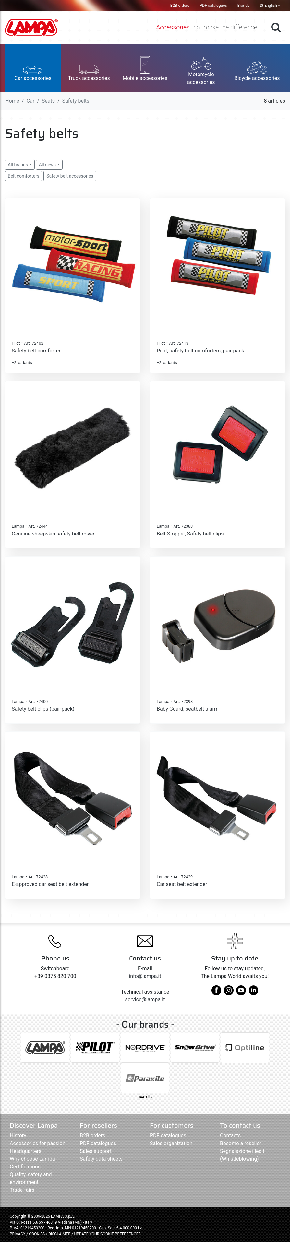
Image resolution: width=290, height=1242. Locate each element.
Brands (243, 5)
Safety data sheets (101, 1159)
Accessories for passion (37, 1143)
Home (12, 101)
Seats (48, 101)
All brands (18, 164)
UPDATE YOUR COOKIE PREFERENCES (107, 1234)
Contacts (230, 1136)
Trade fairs (22, 1190)
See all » (145, 1097)
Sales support (96, 1151)
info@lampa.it (145, 976)
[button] (33, 68)
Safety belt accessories (69, 175)
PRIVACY (17, 1234)
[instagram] (229, 993)
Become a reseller (240, 1143)
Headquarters (25, 1151)
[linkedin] (253, 993)
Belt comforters (23, 175)
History (18, 1136)
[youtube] (241, 993)
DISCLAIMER (59, 1234)
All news (47, 164)
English (268, 5)
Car (31, 101)
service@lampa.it (145, 999)
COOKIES (37, 1234)
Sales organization (171, 1143)
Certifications (25, 1167)
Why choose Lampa (32, 1159)
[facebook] (216, 993)
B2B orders (179, 5)
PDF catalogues (213, 5)
